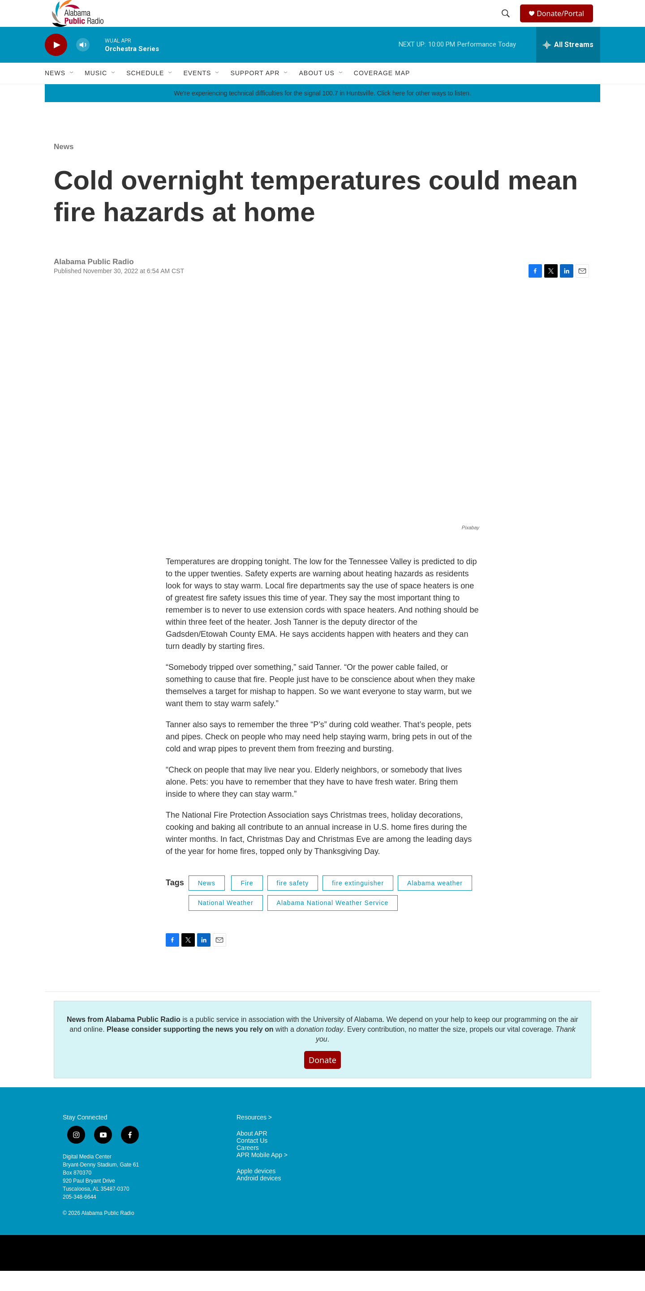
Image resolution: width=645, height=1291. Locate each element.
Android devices (258, 1198)
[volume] (82, 65)
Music (96, 93)
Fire (247, 903)
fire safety (293, 903)
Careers (247, 1168)
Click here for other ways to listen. (424, 113)
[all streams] (568, 65)
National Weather (226, 922)
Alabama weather (435, 903)
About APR (251, 1153)
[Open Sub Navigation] (72, 93)
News (55, 93)
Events (197, 93)
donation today (319, 1049)
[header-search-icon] (507, 24)
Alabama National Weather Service (333, 922)
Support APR (255, 93)
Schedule (145, 93)
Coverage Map (382, 93)
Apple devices (255, 1191)
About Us (316, 93)
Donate (322, 1080)
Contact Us (251, 1161)
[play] (56, 65)
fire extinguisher (358, 903)
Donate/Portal (564, 23)
